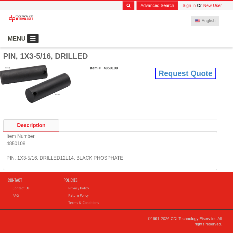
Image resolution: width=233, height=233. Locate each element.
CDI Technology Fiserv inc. (194, 218)
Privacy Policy (78, 188)
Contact (15, 180)
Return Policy (78, 195)
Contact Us (20, 188)
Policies (70, 180)
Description (31, 125)
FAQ (15, 195)
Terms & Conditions (83, 202)
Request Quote (186, 73)
